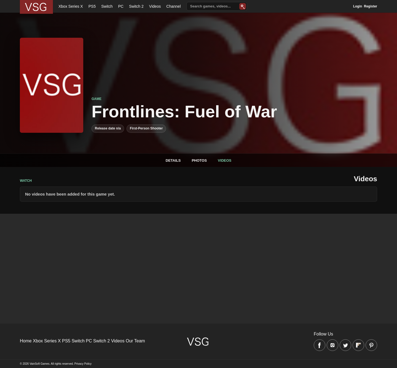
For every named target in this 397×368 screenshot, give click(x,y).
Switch (106, 6)
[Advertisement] (165, 252)
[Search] (242, 6)
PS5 (92, 6)
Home (26, 341)
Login (357, 6)
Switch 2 (136, 6)
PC (120, 6)
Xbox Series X (70, 6)
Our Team (135, 341)
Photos (199, 160)
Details (173, 160)
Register (370, 6)
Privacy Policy (83, 363)
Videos (155, 6)
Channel (173, 6)
